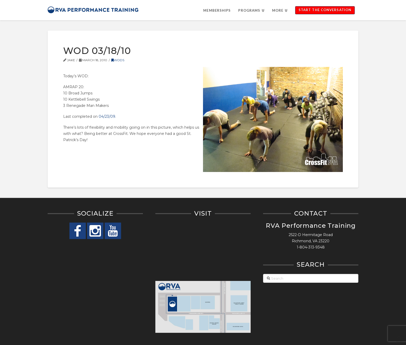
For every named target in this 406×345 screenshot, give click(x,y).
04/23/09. (107, 116)
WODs (117, 60)
